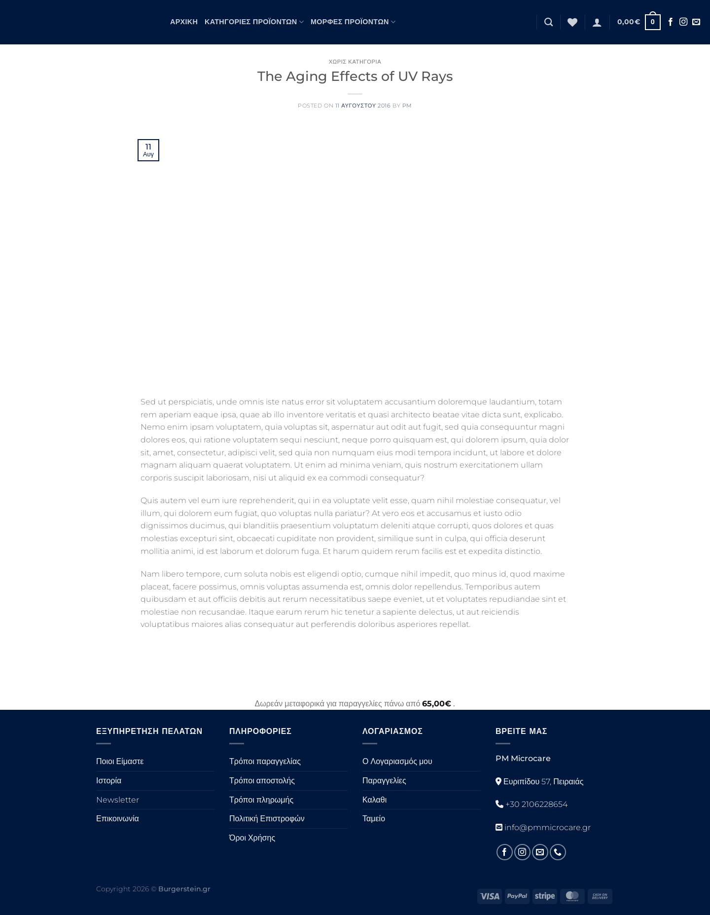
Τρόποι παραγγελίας (265, 761)
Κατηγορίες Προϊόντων (254, 22)
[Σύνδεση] (597, 22)
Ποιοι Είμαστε (119, 761)
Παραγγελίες (384, 780)
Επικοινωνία (117, 818)
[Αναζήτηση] (548, 22)
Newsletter (117, 800)
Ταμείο (373, 818)
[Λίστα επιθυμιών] (572, 22)
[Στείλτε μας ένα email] (696, 22)
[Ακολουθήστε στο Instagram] (683, 22)
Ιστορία (108, 780)
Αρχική (184, 21)
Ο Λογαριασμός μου (397, 761)
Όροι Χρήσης (252, 837)
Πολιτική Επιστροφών (267, 818)
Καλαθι (374, 800)
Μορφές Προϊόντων (353, 22)
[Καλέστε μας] (558, 852)
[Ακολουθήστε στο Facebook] (670, 22)
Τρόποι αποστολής (262, 780)
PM (407, 105)
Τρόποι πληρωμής (261, 800)
